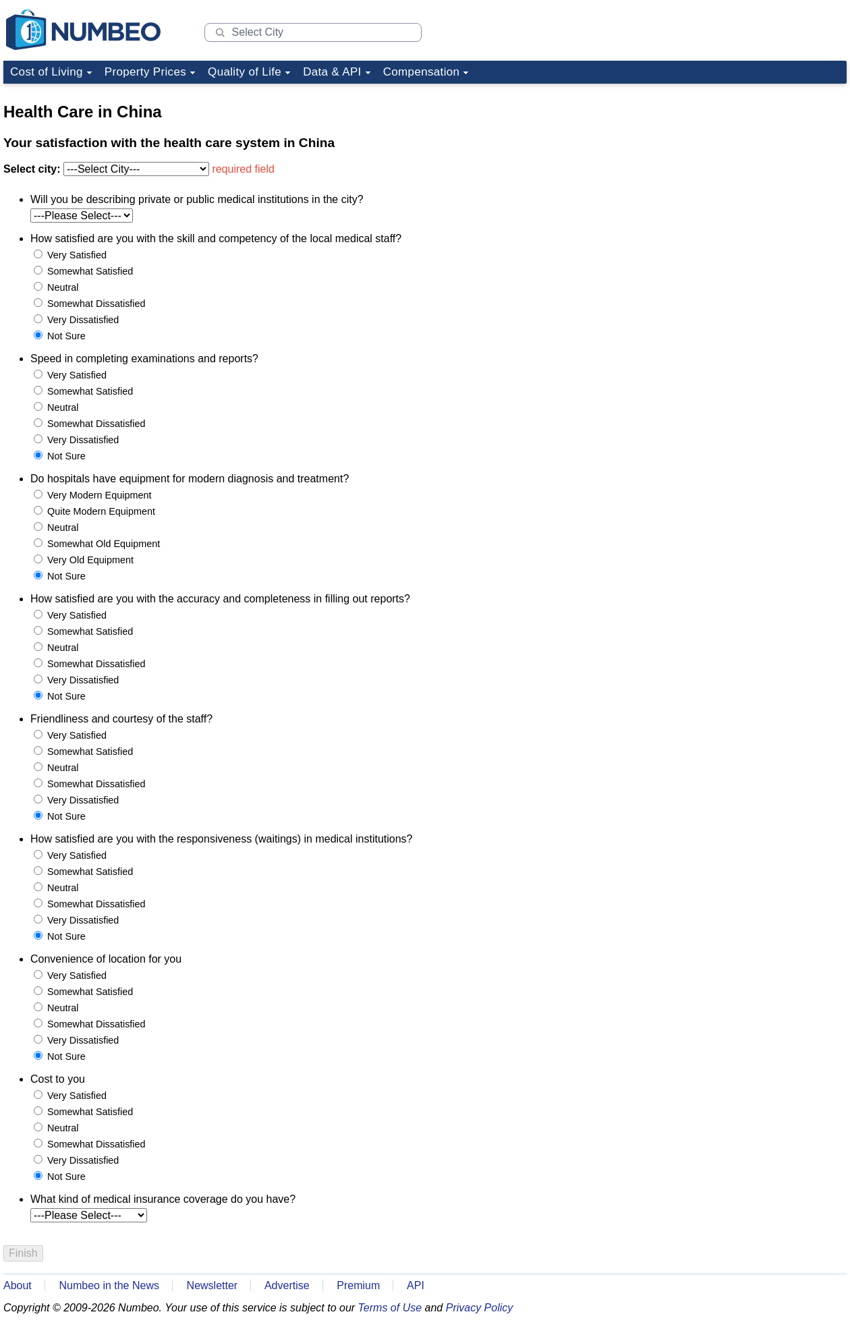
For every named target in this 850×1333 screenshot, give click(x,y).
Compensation (421, 71)
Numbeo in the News (109, 1285)
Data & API (332, 71)
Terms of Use (390, 1307)
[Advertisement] (745, 174)
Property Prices (145, 71)
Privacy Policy (479, 1307)
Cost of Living (46, 71)
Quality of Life (244, 71)
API (415, 1285)
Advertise (287, 1285)
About (17, 1285)
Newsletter (212, 1285)
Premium (358, 1285)
